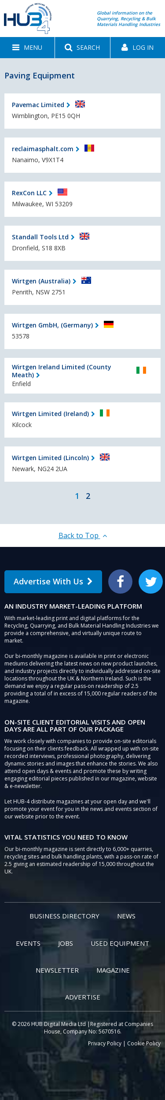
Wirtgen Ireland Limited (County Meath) (61, 371)
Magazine (113, 970)
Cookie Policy (144, 1043)
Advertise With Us (53, 581)
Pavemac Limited (38, 104)
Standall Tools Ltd (40, 237)
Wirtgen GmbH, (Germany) (52, 325)
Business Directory (64, 915)
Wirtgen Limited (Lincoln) (50, 457)
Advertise (82, 996)
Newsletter (57, 970)
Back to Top (83, 535)
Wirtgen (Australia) (41, 281)
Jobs (65, 943)
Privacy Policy (104, 1043)
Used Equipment (120, 943)
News (126, 915)
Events (28, 943)
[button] (27, 47)
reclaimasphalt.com (42, 149)
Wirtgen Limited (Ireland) (50, 413)
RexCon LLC (29, 193)
